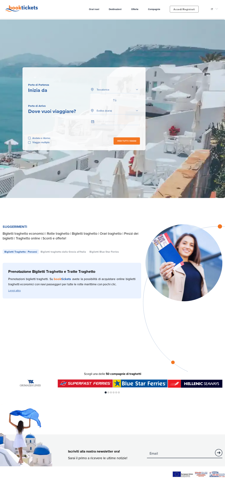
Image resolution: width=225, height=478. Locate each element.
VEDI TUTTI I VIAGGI (126, 140)
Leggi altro (14, 290)
